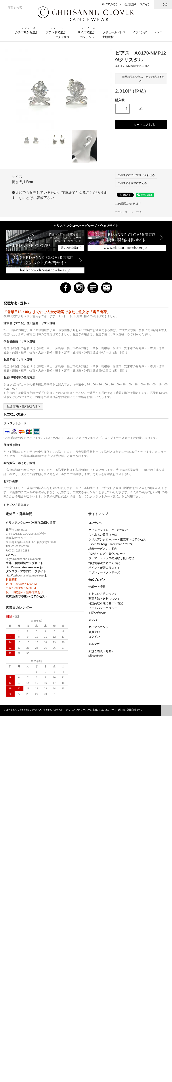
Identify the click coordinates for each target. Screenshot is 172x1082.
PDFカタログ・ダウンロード (107, 553)
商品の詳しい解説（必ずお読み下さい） (141, 78)
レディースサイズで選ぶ (88, 30)
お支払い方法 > (15, 414)
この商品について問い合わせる (136, 175)
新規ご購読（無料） (101, 651)
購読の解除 (95, 656)
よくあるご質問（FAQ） (104, 534)
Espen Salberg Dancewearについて (110, 544)
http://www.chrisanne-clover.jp (24, 567)
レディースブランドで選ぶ (57, 30)
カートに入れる (141, 124)
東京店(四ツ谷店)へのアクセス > (26, 596)
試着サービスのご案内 (102, 548)
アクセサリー (65, 37)
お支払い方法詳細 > (16, 504)
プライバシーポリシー (102, 608)
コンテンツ (89, 37)
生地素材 (110, 37)
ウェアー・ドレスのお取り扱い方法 (111, 558)
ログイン (145, 4)
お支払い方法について (102, 593)
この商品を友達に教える (132, 183)
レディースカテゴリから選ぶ (28, 30)
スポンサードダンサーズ (104, 572)
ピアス (138, 212)
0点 (163, 4)
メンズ (160, 32)
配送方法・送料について (104, 598)
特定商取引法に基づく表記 (105, 603)
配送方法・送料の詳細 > (23, 406)
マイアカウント (111, 4)
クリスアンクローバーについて (108, 530)
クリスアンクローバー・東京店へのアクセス (117, 539)
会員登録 (130, 4)
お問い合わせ (97, 612)
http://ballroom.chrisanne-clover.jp (26, 575)
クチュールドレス (116, 32)
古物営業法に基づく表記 (104, 563)
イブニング (141, 32)
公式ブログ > (96, 579)
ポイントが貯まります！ (104, 567)
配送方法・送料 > (17, 303)
